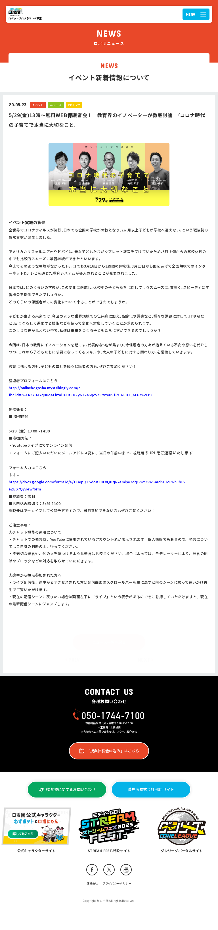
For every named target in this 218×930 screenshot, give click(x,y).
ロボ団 (16, 12)
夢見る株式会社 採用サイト (151, 789)
